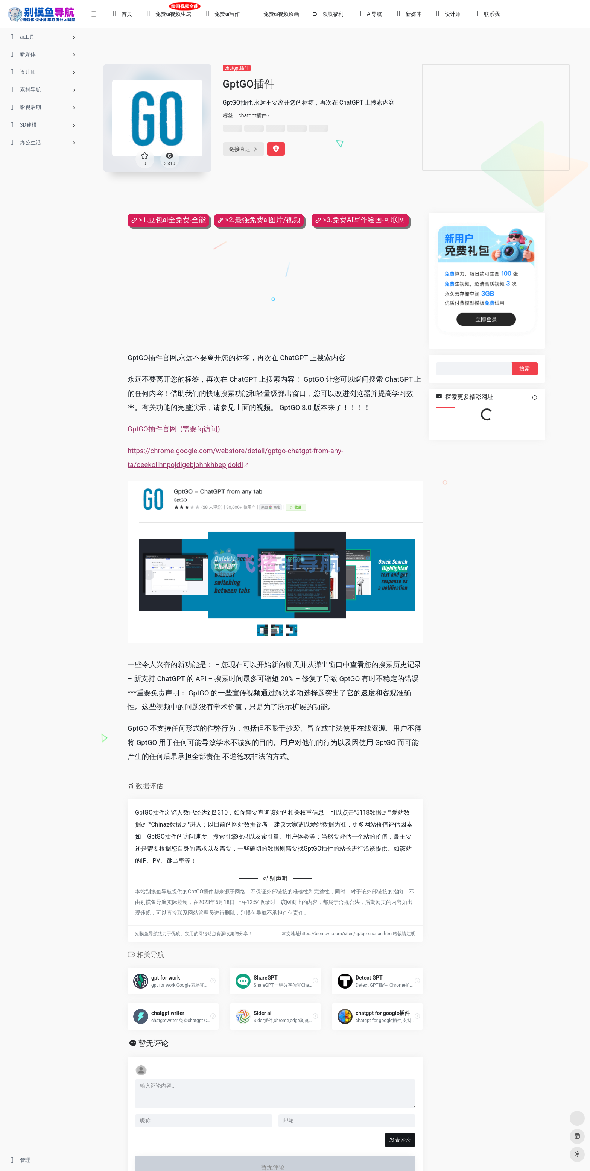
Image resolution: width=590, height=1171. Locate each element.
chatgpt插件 (237, 68)
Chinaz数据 (166, 824)
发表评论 (400, 1140)
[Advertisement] (496, 117)
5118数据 (369, 812)
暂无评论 (153, 1043)
